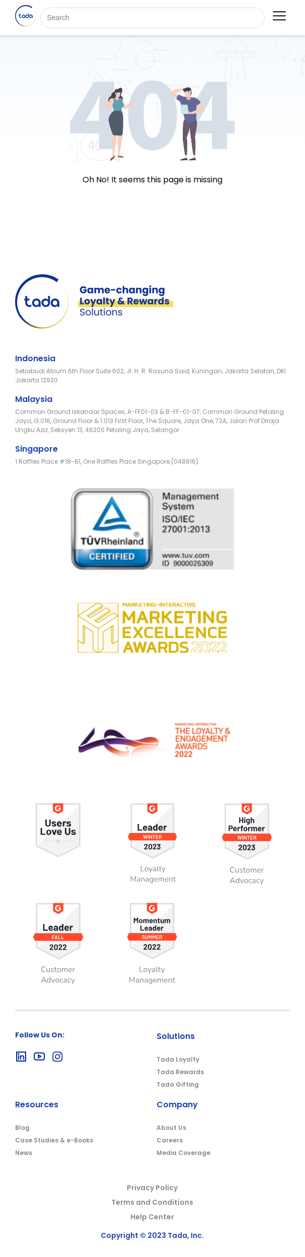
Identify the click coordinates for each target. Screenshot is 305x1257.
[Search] (152, 18)
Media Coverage (183, 1152)
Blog (22, 1127)
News (23, 1152)
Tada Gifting (178, 1084)
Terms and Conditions (152, 1202)
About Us (171, 1127)
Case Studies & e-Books (54, 1140)
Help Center (152, 1217)
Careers (170, 1140)
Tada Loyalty (178, 1059)
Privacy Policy (152, 1188)
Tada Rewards (180, 1072)
